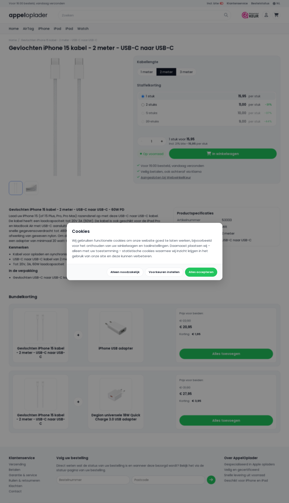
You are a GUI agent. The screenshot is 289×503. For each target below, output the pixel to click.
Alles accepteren (201, 272)
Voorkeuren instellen (164, 272)
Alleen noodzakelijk (125, 272)
